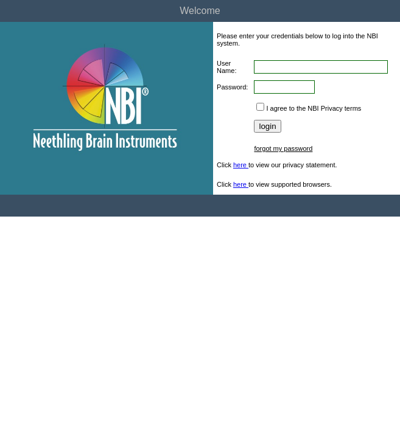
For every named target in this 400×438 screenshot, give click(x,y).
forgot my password (283, 148)
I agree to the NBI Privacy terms (313, 108)
